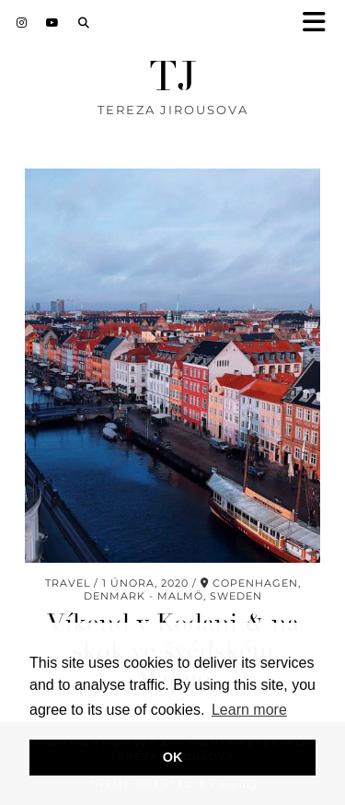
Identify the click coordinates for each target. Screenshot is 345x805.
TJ (173, 77)
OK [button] (173, 757)
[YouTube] (53, 22)
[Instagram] (22, 22)
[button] (320, 23)
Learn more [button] (249, 710)
